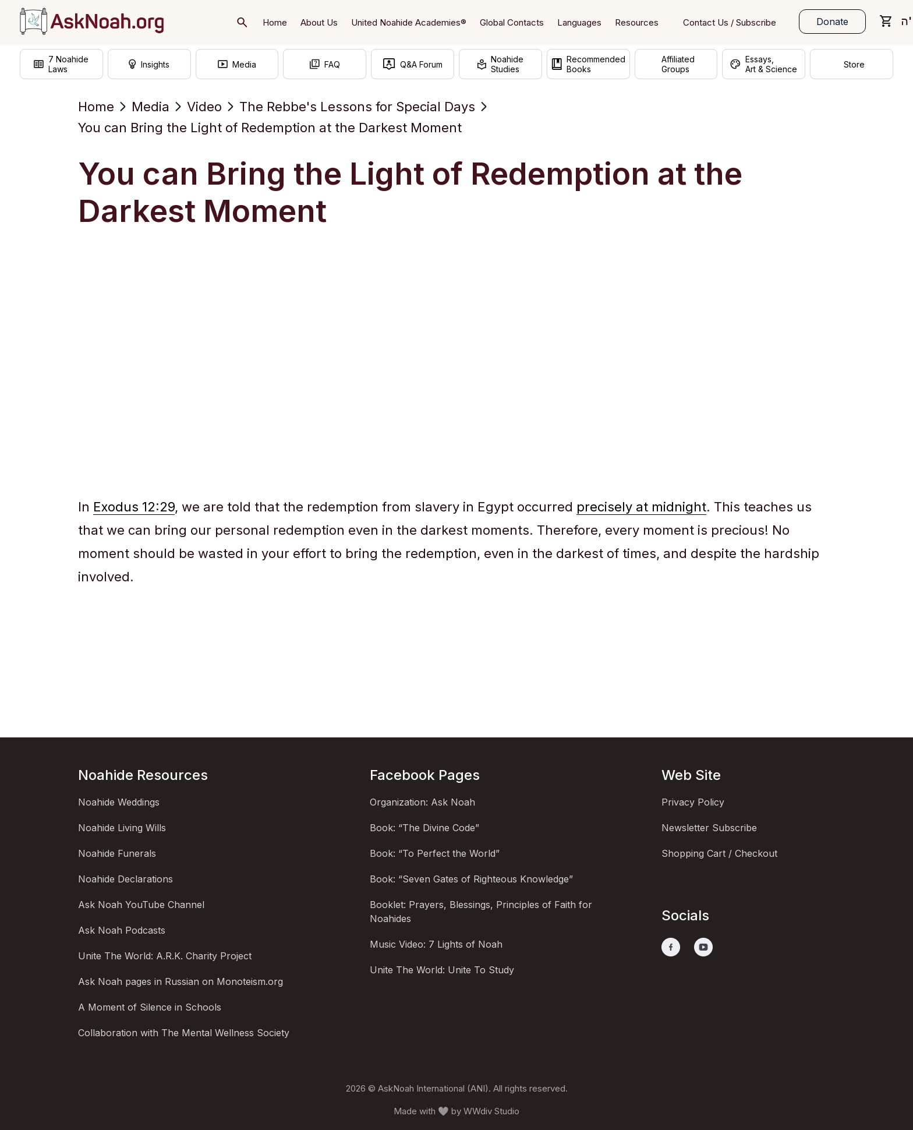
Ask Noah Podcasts (121, 930)
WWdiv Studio (491, 1111)
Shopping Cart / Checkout (719, 853)
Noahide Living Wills (122, 828)
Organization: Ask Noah (422, 802)
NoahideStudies (500, 66)
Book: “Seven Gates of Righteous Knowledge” (471, 879)
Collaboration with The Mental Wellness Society (183, 1033)
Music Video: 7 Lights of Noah (436, 944)
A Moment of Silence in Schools (149, 1007)
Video (204, 106)
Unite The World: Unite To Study (442, 970)
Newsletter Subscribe (709, 828)
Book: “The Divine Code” (424, 828)
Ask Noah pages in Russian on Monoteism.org (180, 981)
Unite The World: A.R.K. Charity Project (165, 956)
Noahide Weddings (119, 802)
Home (96, 106)
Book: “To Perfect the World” (435, 853)
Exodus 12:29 (134, 506)
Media (150, 106)
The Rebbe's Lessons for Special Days (357, 106)
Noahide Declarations (125, 879)
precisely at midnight (641, 506)
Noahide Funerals (117, 853)
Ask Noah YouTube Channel (141, 904)
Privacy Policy (692, 802)
